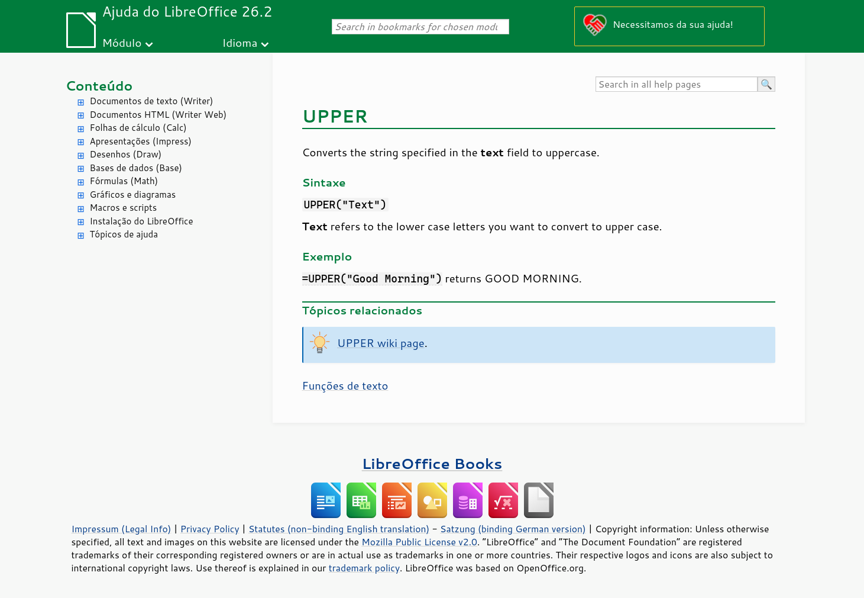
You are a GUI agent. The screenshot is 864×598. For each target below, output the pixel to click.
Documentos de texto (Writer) (151, 101)
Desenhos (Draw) (126, 154)
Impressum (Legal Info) (121, 528)
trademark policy (364, 567)
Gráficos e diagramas (133, 194)
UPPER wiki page (381, 343)
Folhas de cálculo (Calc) (138, 127)
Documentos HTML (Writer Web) (158, 114)
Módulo (121, 42)
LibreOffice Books (432, 463)
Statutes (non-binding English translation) (338, 528)
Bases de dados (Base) (136, 168)
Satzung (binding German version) (513, 528)
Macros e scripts (123, 207)
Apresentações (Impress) (141, 141)
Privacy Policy (210, 528)
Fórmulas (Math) (124, 181)
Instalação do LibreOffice (141, 221)
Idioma (239, 42)
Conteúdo (99, 85)
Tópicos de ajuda (124, 234)
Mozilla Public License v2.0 (419, 541)
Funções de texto (345, 385)
